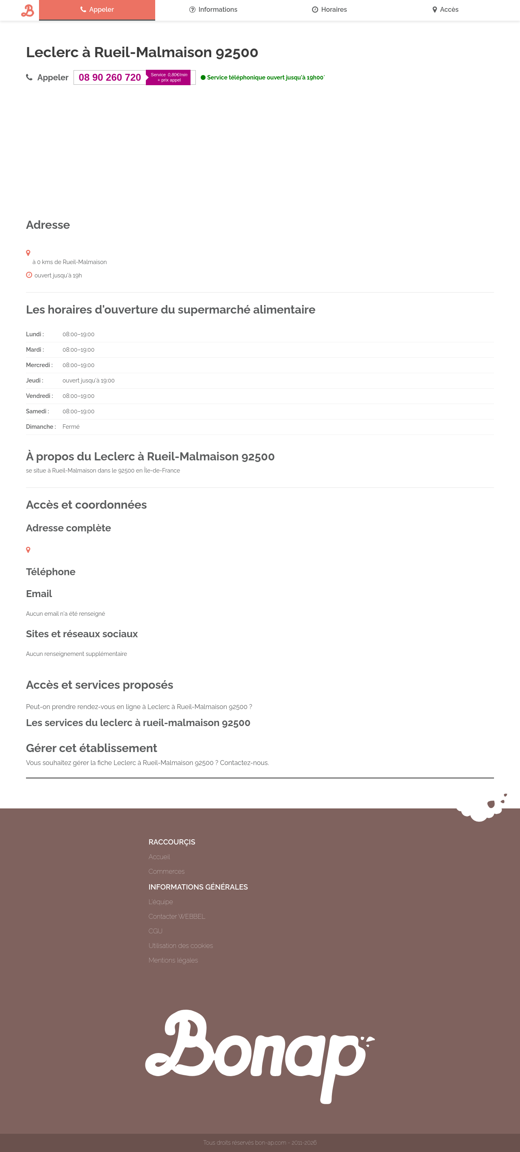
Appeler (97, 10)
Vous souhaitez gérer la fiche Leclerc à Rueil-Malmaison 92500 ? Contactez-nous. (147, 763)
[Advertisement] (260, 151)
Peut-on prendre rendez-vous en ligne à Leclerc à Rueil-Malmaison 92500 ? (139, 707)
